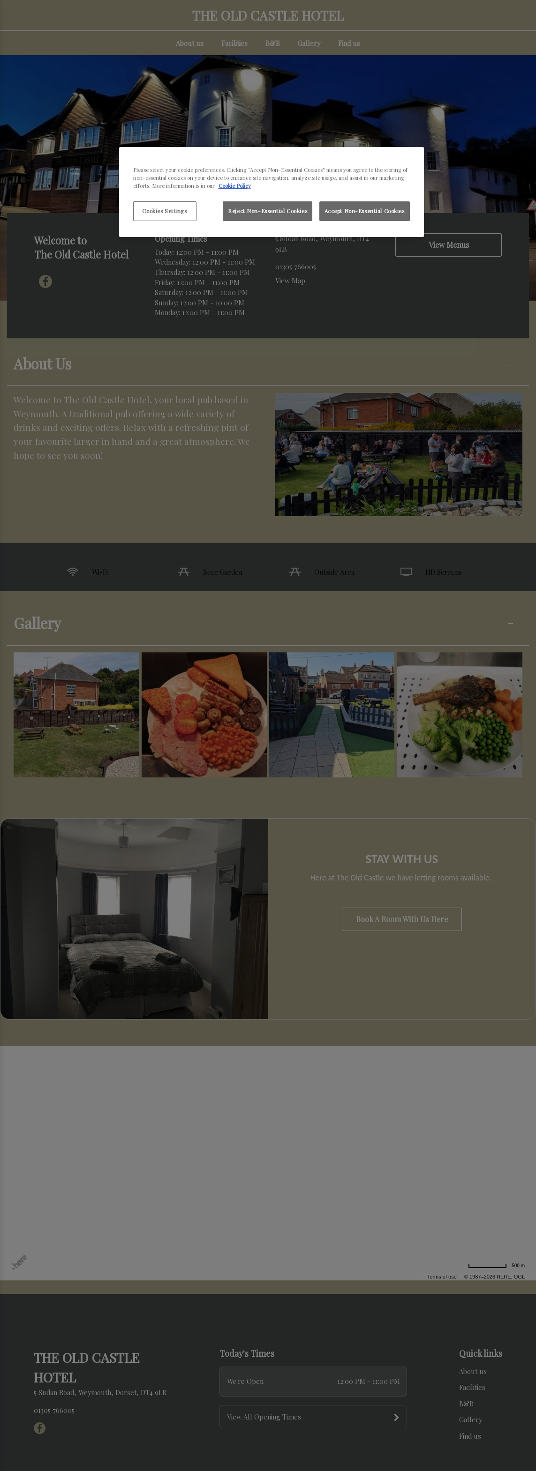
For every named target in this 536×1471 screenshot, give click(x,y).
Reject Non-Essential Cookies (267, 210)
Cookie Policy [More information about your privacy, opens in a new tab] (235, 185)
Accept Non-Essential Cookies (365, 210)
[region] (271, 192)
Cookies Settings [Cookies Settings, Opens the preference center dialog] (164, 210)
